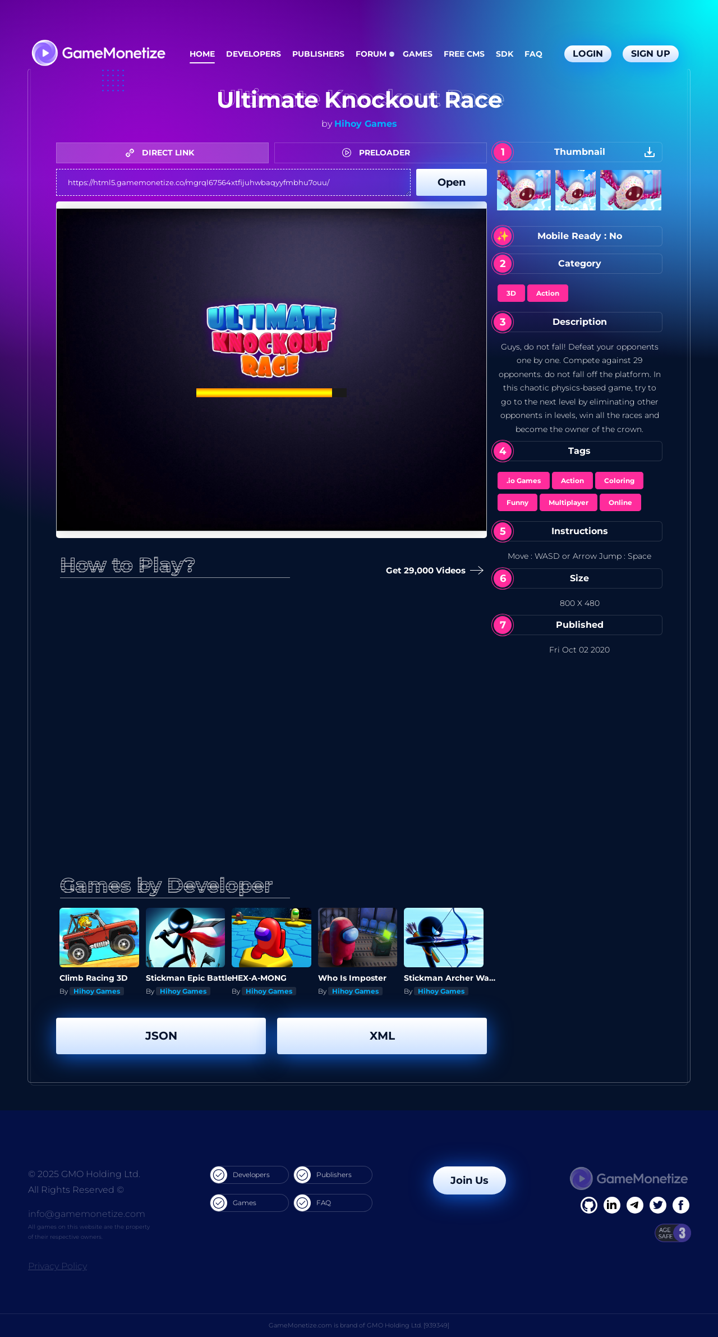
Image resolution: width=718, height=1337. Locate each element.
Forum (371, 54)
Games (417, 54)
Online (620, 502)
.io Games (524, 480)
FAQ (533, 54)
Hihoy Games (365, 123)
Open (452, 182)
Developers (253, 54)
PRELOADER (379, 153)
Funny (517, 502)
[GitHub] (681, 1205)
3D (511, 293)
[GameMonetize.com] (98, 54)
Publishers (318, 54)
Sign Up (650, 53)
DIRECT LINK (162, 153)
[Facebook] (589, 1205)
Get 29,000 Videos (432, 570)
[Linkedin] (635, 1205)
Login (588, 53)
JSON (161, 1035)
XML (382, 1035)
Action (547, 293)
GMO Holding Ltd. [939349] (408, 1325)
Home (202, 54)
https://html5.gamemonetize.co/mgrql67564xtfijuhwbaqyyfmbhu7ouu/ (233, 182)
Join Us (469, 1180)
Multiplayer (568, 502)
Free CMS (464, 54)
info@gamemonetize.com (86, 1214)
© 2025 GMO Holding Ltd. (84, 1174)
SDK (504, 54)
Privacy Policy (57, 1266)
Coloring (619, 480)
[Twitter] (658, 1205)
